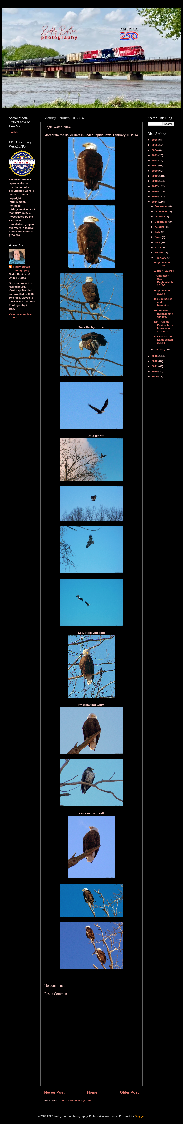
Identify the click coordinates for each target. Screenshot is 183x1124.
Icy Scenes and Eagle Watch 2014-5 (164, 339)
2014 (155, 201)
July (158, 232)
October (160, 216)
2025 (155, 144)
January (160, 349)
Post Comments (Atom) (77, 1100)
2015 (155, 196)
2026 (155, 139)
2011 (155, 366)
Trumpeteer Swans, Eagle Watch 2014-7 (163, 280)
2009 (155, 376)
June (158, 237)
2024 (155, 150)
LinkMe (13, 132)
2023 (155, 155)
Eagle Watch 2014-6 (162, 292)
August (160, 226)
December (161, 206)
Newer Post (54, 1092)
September (162, 221)
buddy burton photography (21, 268)
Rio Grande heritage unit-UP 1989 (164, 313)
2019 (155, 175)
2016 (155, 191)
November (162, 211)
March (159, 252)
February (161, 257)
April (158, 247)
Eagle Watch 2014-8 (162, 264)
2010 (155, 371)
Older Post (129, 1092)
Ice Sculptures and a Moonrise (163, 302)
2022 (155, 160)
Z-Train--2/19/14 (164, 270)
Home (92, 1092)
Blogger (140, 1116)
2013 (155, 356)
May (158, 242)
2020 (155, 170)
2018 (155, 181)
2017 (155, 186)
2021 (155, 165)
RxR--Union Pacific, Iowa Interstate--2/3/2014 (163, 326)
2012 (155, 361)
